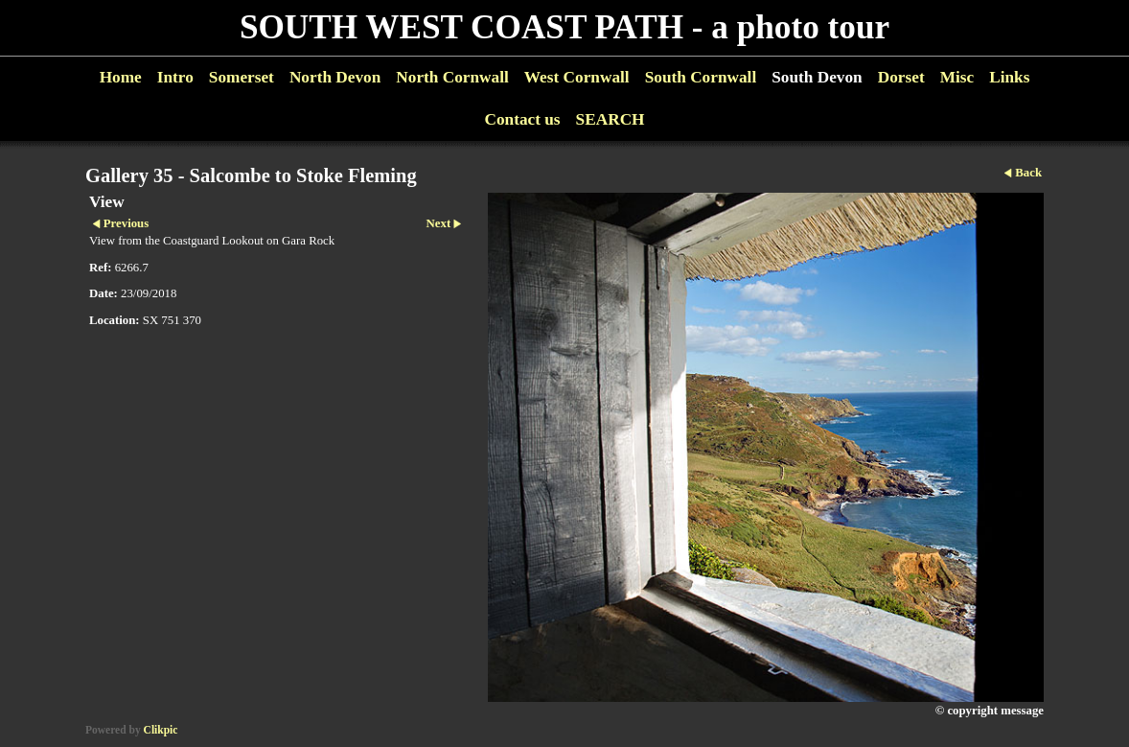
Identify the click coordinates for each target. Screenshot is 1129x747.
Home (121, 77)
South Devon (817, 77)
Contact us (522, 119)
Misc (957, 77)
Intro (175, 77)
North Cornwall (452, 77)
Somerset (241, 77)
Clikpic (161, 729)
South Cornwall (701, 77)
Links (1009, 77)
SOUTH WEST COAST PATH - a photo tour (564, 27)
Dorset (901, 77)
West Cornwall (577, 77)
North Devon (334, 77)
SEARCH (610, 119)
